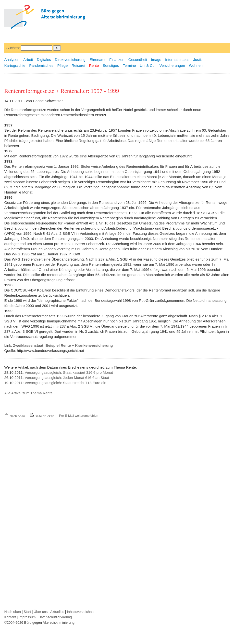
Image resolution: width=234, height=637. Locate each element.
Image (156, 59)
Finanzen (116, 59)
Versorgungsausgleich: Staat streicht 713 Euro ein (65, 383)
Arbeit (28, 59)
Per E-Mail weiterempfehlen (78, 415)
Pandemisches (41, 65)
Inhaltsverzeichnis (80, 612)
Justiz (197, 59)
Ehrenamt (97, 59)
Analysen (11, 59)
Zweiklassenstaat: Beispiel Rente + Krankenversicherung (63, 345)
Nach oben (15, 416)
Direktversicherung (70, 59)
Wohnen (196, 65)
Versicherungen (172, 65)
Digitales (44, 59)
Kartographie (14, 65)
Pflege (62, 65)
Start (27, 612)
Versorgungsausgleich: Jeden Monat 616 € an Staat (67, 377)
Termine (129, 65)
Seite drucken (41, 416)
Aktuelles (57, 612)
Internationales (177, 59)
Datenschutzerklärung (55, 617)
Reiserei (78, 65)
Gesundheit (137, 59)
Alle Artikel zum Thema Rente (28, 393)
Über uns (41, 612)
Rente (94, 65)
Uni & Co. (148, 65)
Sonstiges (111, 65)
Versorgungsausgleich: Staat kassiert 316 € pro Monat (69, 372)
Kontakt (10, 617)
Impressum (27, 617)
